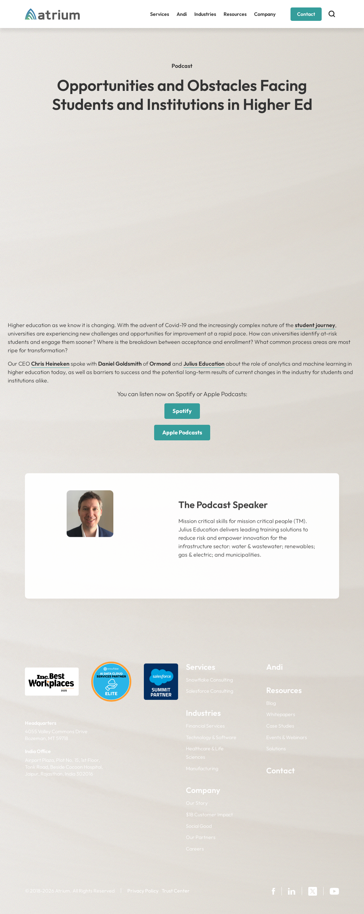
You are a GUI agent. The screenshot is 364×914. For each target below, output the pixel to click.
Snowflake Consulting (209, 680)
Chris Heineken (50, 363)
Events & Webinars (286, 737)
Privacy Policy (142, 891)
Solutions (276, 748)
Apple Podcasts (182, 432)
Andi (182, 14)
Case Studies (280, 726)
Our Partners (200, 837)
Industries (205, 14)
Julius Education (204, 363)
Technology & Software (211, 737)
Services (159, 14)
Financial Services (205, 726)
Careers (195, 849)
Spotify (182, 411)
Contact (306, 14)
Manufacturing (202, 768)
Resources (235, 14)
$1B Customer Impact (209, 814)
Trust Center (176, 891)
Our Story (197, 803)
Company (265, 14)
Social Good (199, 826)
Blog (271, 703)
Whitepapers (280, 714)
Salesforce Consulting (209, 691)
